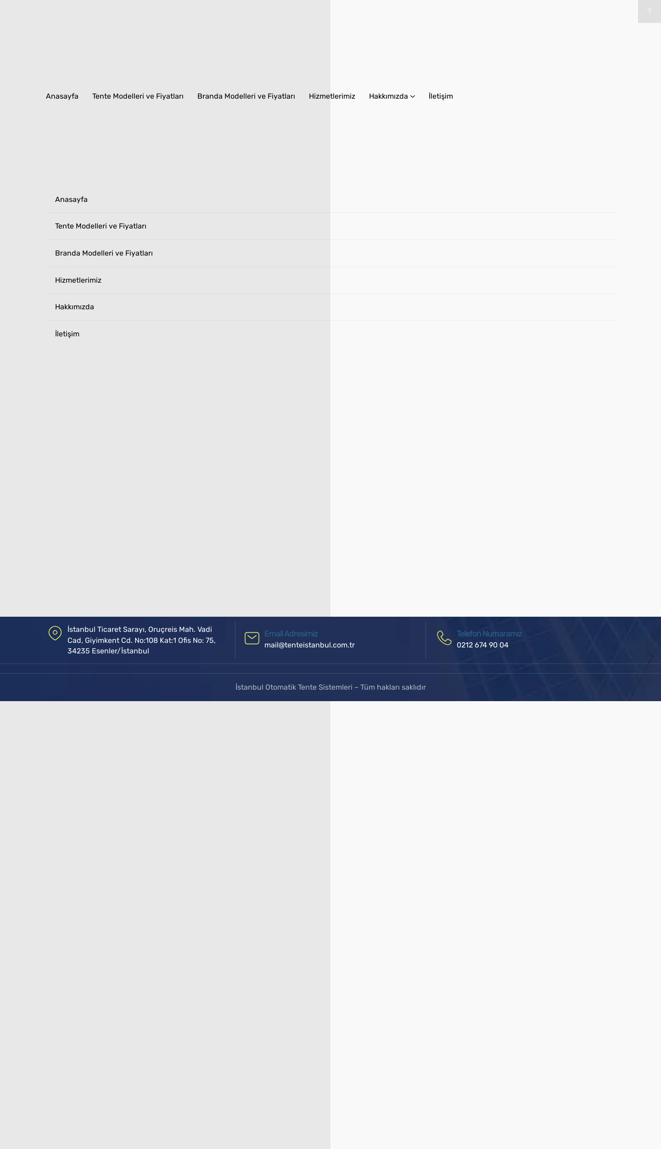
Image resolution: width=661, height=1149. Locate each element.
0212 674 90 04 (483, 645)
